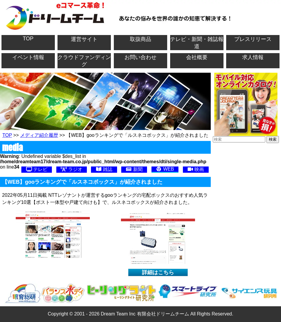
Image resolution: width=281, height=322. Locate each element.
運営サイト (84, 39)
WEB (165, 169)
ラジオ (71, 169)
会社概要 (196, 57)
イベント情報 (28, 57)
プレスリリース (253, 39)
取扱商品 (140, 39)
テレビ (36, 169)
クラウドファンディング (84, 60)
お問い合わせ (140, 57)
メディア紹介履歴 (39, 135)
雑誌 (104, 169)
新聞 (134, 169)
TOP (28, 39)
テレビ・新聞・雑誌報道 (196, 42)
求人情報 (253, 57)
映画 (195, 169)
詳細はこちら (158, 272)
